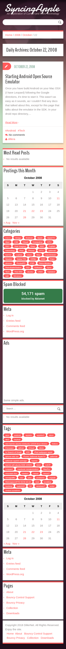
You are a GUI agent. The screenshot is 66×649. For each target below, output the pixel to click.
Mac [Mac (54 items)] (38, 255)
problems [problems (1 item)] (40, 478)
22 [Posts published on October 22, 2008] (33, 210)
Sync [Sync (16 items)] (49, 268)
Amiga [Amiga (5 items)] (18, 238)
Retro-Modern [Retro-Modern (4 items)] (45, 263)
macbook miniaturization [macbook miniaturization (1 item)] (28, 469)
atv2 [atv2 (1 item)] (7, 439)
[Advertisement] (33, 372)
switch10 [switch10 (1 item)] (20, 486)
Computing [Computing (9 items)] (37, 242)
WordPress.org (15, 331)
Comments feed (15, 326)
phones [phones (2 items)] (8, 263)
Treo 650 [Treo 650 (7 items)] (18, 272)
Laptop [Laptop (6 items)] (19, 255)
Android (11, 130)
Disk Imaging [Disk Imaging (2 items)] (20, 246)
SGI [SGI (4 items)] (27, 268)
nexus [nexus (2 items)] (35, 473)
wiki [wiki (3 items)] (7, 276)
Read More (11, 122)
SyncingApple (31, 8)
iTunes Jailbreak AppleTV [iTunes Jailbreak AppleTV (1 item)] (34, 456)
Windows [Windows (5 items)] (18, 276)
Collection (12, 607)
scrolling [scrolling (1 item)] (47, 482)
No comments (17, 134)
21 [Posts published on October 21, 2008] (24, 210)
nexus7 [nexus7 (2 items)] (46, 473)
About (9, 592)
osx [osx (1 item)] (21, 478)
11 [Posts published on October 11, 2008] (58, 198)
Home (8, 34)
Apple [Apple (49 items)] (39, 238)
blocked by (33, 295)
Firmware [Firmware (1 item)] (9, 448)
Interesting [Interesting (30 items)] (9, 251)
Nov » (15, 222)
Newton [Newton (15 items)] (8, 259)
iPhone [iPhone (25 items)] (31, 251)
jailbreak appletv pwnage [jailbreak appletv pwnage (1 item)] (16, 461)
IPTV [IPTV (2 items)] (41, 251)
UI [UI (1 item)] (30, 486)
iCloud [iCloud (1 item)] (31, 448)
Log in (10, 315)
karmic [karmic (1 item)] (34, 461)
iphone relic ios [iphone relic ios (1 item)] (11, 456)
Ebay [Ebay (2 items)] (33, 246)
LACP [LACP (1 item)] (48, 465)
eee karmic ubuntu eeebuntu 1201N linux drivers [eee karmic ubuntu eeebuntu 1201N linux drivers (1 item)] (26, 444)
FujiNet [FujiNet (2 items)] (52, 246)
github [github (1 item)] (21, 448)
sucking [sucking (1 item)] (8, 486)
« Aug (7, 222)
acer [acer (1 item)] (7, 435)
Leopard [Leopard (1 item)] (8, 469)
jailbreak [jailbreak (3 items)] (53, 456)
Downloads (12, 613)
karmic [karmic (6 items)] (8, 255)
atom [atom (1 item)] (51, 435)
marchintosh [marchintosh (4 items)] (50, 255)
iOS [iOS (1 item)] (27, 452)
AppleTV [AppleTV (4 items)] (51, 238)
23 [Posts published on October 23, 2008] (41, 210)
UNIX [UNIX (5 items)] (40, 272)
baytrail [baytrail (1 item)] (17, 439)
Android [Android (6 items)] (29, 238)
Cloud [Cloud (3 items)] (25, 242)
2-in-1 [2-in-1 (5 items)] (7, 238)
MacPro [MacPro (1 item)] (46, 469)
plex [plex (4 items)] (30, 478)
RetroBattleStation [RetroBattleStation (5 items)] (13, 268)
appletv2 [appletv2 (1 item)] (40, 435)
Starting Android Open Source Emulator (28, 79)
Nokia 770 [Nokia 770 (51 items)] (21, 259)
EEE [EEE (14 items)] (42, 246)
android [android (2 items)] (17, 435)
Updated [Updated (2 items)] (51, 272)
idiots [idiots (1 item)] (41, 448)
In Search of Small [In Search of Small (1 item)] (13, 452)
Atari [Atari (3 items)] (7, 242)
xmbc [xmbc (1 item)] (52, 486)
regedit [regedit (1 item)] (52, 478)
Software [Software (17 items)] (38, 268)
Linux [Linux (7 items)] (29, 255)
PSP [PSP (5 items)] (32, 263)
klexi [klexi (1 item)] (38, 465)
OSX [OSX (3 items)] (43, 259)
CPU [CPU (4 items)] (49, 242)
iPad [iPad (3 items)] (21, 251)
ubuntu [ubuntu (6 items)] (30, 272)
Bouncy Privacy (15, 602)
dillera (11, 139)
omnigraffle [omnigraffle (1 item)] (10, 478)
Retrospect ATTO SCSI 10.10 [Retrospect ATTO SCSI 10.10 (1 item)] (18, 482)
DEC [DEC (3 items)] (7, 246)
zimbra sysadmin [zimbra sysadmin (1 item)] (12, 490)
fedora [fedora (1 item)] (55, 444)
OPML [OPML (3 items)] (33, 259)
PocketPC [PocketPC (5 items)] (21, 263)
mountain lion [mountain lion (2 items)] (11, 473)
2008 (17, 34)
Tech (22, 130)
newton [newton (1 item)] (25, 473)
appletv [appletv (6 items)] (29, 435)
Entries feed (13, 320)
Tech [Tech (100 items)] (7, 272)
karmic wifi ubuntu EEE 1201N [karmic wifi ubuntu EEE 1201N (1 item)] (18, 465)
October (27, 34)
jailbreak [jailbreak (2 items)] (52, 251)
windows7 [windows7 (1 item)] (40, 486)
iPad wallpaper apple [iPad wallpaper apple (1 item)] (43, 452)
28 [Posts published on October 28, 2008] (24, 217)
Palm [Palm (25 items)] (52, 259)
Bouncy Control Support (20, 597)
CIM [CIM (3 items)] (16, 242)
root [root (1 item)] (37, 482)
